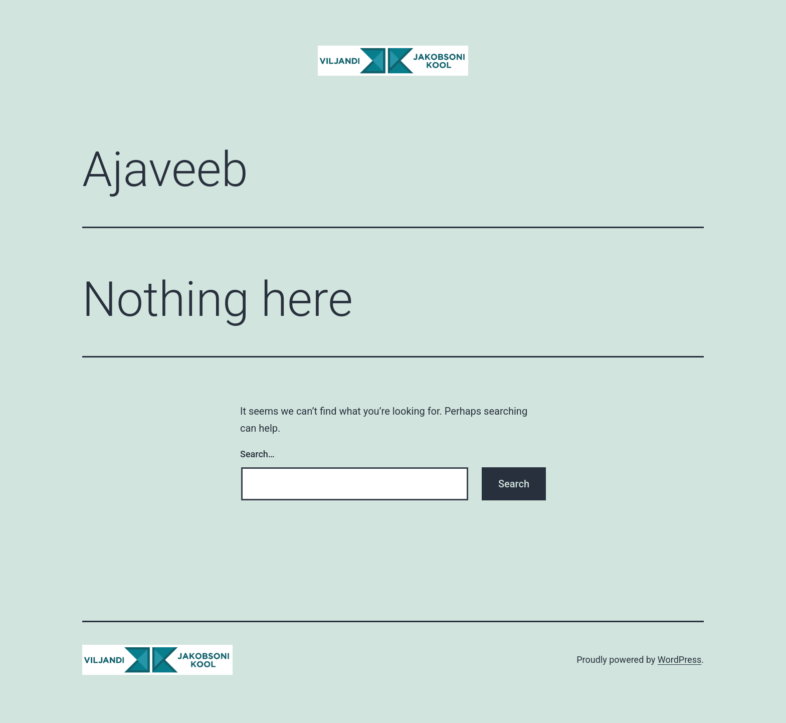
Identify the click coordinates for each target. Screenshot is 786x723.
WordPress (679, 659)
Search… (257, 454)
